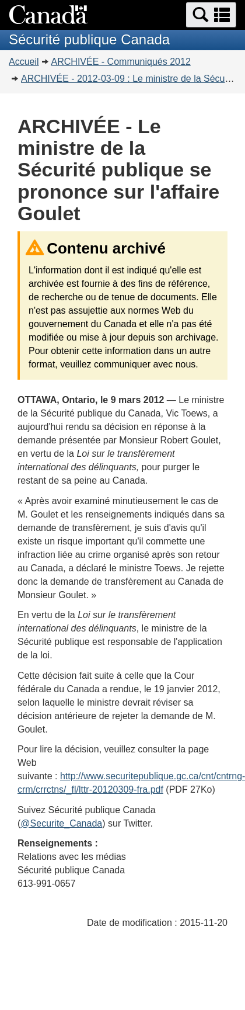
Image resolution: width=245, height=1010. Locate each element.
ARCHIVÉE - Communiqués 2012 (121, 62)
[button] (211, 14)
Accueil (24, 62)
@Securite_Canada (61, 823)
